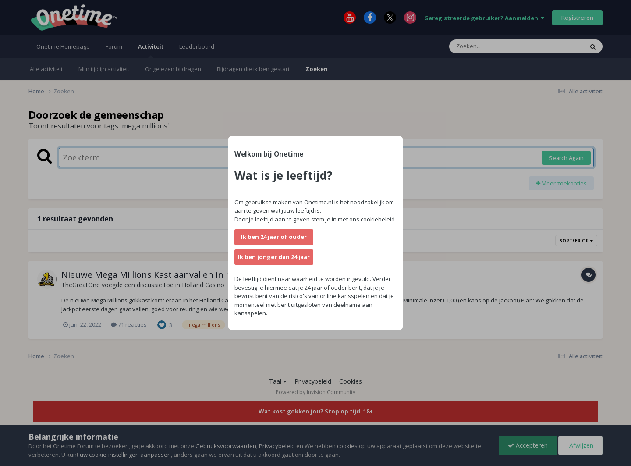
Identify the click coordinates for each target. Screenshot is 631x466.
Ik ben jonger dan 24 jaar (274, 257)
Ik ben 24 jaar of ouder (274, 237)
